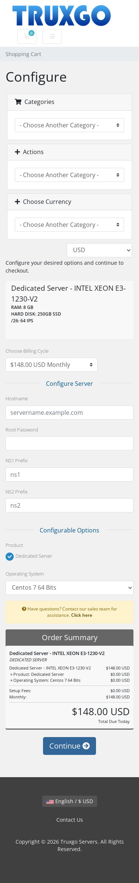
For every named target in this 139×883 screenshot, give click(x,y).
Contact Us (69, 819)
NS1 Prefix (16, 460)
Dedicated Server (29, 557)
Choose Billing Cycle (27, 351)
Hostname (17, 398)
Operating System (25, 573)
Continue (69, 746)
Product (14, 545)
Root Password (22, 429)
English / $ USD (69, 801)
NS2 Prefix (16, 491)
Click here (81, 615)
